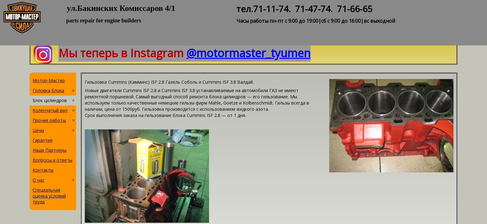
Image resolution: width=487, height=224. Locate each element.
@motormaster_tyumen (248, 53)
